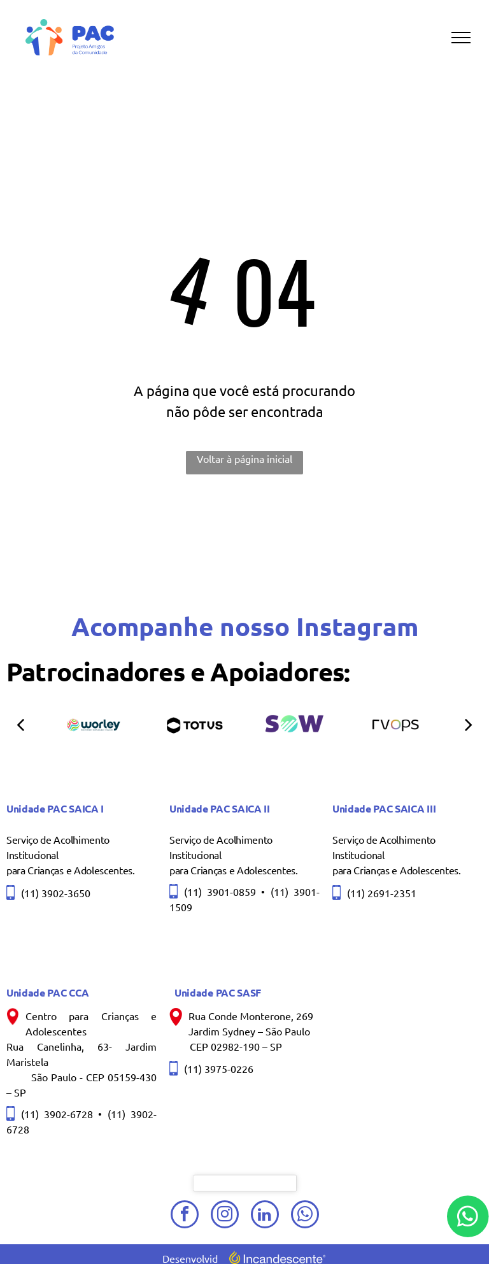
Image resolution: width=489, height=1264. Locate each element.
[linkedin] (265, 1216)
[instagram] (225, 1216)
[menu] (461, 37)
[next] (469, 723)
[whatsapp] (305, 1216)
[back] (20, 723)
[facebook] (185, 1216)
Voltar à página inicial (244, 458)
